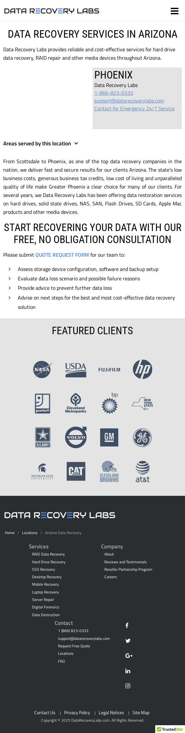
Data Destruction (46, 615)
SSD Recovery (43, 569)
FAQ (61, 661)
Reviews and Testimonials (125, 562)
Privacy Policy (77, 712)
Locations (30, 533)
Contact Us (44, 712)
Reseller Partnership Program (128, 569)
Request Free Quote (74, 646)
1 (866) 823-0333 (73, 631)
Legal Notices (111, 712)
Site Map (141, 712)
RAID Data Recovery (48, 554)
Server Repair (43, 600)
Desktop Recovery (47, 577)
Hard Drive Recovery (48, 562)
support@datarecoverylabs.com (129, 100)
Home (10, 533)
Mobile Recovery (45, 584)
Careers (110, 577)
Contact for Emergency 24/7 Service (134, 108)
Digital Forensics (45, 607)
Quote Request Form (62, 255)
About (109, 554)
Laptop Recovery (45, 592)
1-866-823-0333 (113, 93)
